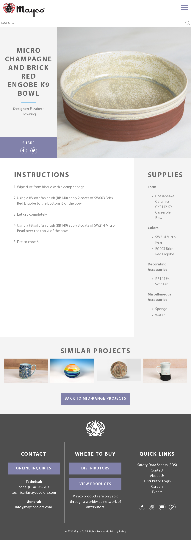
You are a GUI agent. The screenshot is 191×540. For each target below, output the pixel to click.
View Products (95, 484)
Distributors (95, 468)
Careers (157, 487)
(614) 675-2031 (39, 487)
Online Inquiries (33, 468)
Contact (157, 470)
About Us (157, 476)
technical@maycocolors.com (33, 493)
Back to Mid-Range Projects (95, 399)
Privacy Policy (118, 531)
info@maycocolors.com (33, 507)
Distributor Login (157, 481)
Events (157, 492)
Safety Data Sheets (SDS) (157, 465)
